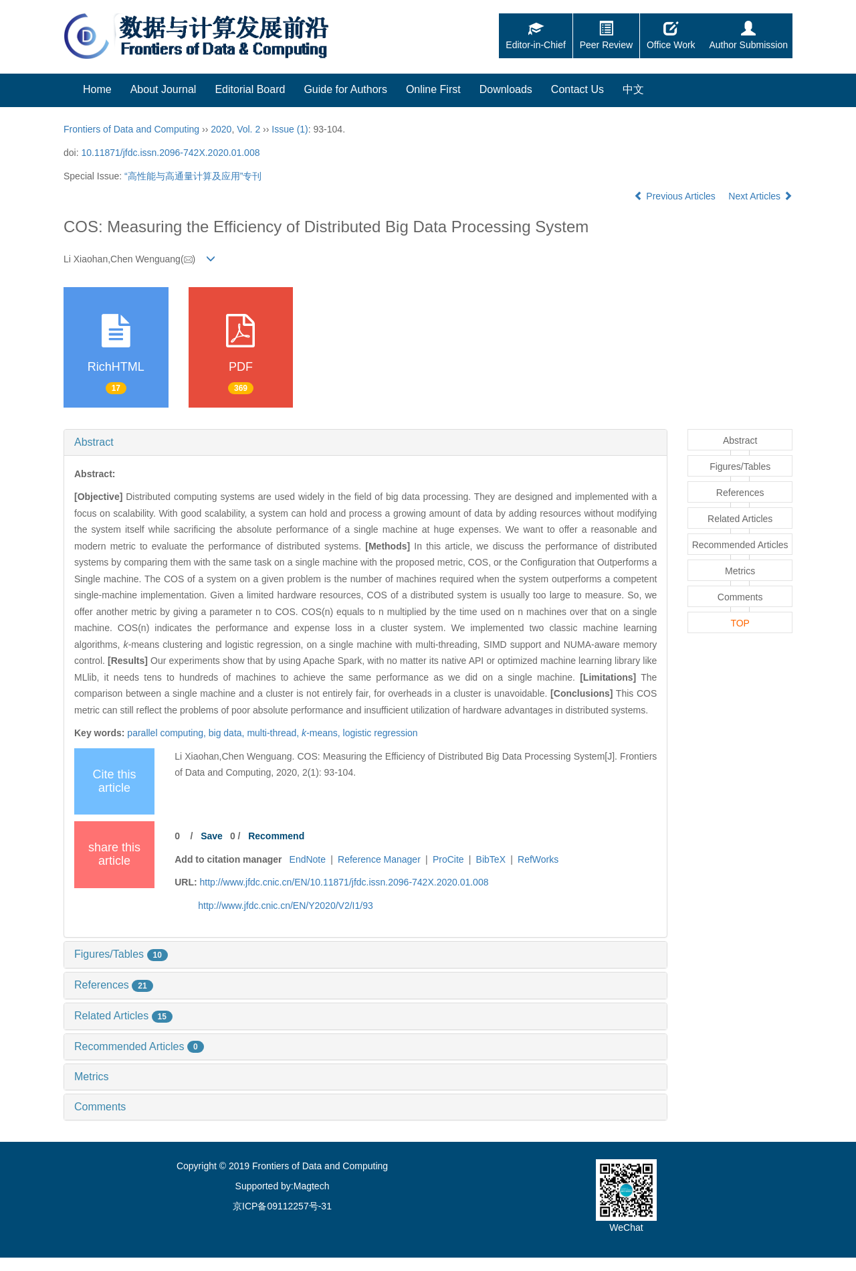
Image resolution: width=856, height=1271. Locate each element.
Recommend (276, 836)
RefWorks (538, 859)
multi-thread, (274, 733)
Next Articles (760, 196)
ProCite (448, 859)
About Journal (163, 89)
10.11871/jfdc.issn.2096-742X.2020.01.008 (170, 152)
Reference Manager (379, 859)
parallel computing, (167, 733)
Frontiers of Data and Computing (131, 129)
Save (212, 836)
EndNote (308, 859)
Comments (100, 1106)
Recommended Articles (139, 1046)
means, (322, 733)
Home (97, 89)
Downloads (505, 89)
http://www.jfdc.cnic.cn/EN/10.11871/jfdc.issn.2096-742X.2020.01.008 (344, 882)
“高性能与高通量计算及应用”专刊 (192, 176)
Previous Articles (676, 196)
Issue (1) (290, 129)
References (113, 985)
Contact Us (577, 89)
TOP (740, 623)
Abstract (94, 442)
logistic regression (380, 733)
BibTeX (491, 859)
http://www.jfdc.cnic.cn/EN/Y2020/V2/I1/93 (285, 905)
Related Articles (123, 1015)
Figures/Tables (121, 954)
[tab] (365, 442)
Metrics (91, 1076)
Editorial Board (250, 89)
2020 (221, 129)
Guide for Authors (345, 89)
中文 (633, 89)
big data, (228, 733)
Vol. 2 (248, 129)
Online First (433, 89)
